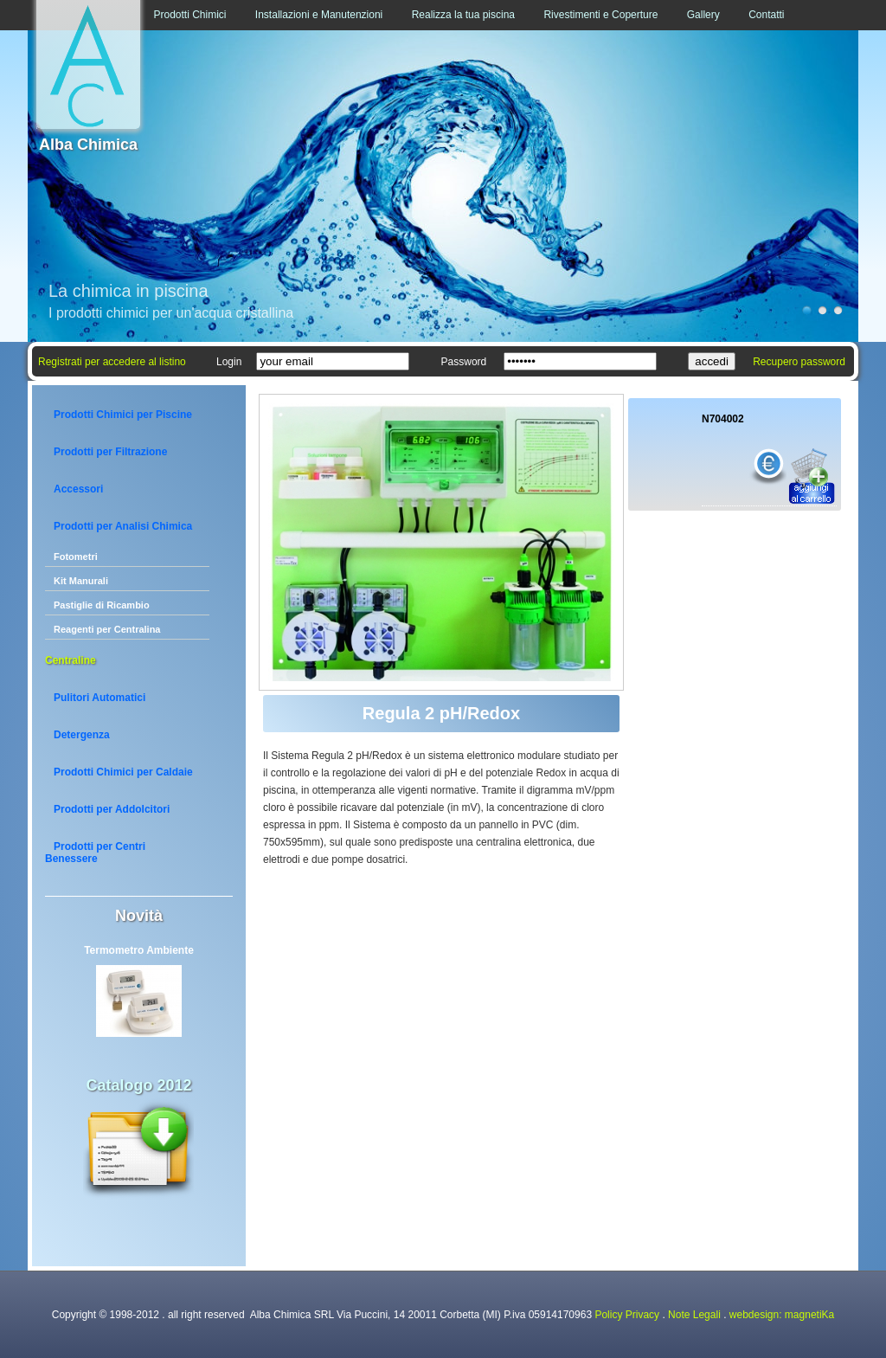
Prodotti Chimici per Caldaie (123, 772)
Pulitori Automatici (99, 698)
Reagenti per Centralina (107, 629)
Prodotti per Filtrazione (110, 452)
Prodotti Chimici (189, 15)
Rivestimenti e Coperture (600, 15)
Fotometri (76, 556)
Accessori (78, 489)
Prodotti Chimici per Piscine (123, 415)
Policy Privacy (626, 1315)
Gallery (703, 15)
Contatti (766, 15)
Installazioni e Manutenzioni (318, 15)
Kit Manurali (81, 581)
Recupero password (799, 362)
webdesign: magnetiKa (781, 1315)
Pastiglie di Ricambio (102, 605)
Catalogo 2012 (138, 1085)
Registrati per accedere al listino (112, 362)
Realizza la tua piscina (463, 15)
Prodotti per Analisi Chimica (123, 526)
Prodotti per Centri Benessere (95, 852)
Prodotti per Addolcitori (112, 809)
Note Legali (694, 1315)
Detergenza (82, 735)
